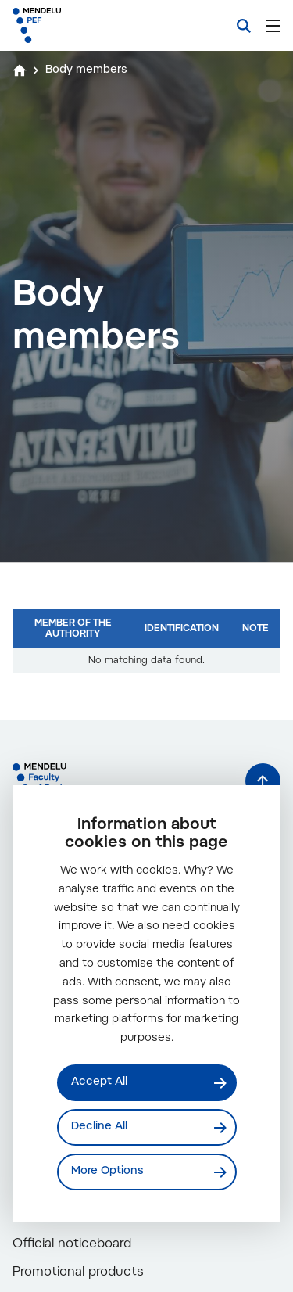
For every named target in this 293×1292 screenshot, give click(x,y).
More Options (107, 1171)
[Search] (244, 26)
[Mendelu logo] (91, 25)
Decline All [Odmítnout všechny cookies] (99, 1127)
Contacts (52, 1265)
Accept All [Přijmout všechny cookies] (99, 1082)
